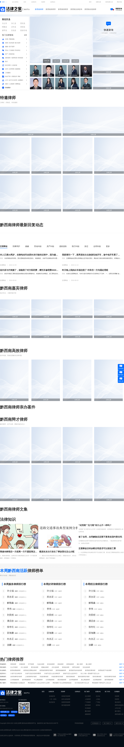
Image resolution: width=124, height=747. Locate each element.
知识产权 (8, 76)
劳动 (6, 50)
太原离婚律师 (97, 679)
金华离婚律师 (73, 679)
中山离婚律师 (38, 679)
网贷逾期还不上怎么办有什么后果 (39, 683)
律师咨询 (30, 723)
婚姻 (6, 46)
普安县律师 (34, 667)
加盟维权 (17, 69)
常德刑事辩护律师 (57, 676)
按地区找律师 (65, 696)
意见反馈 (14, 712)
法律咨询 (33, 2)
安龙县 (13, 30)
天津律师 (88, 708)
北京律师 (88, 696)
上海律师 (88, 699)
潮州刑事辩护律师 (83, 676)
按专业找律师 (65, 699)
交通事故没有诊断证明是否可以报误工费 (97, 548)
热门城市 (87, 691)
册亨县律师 (76, 667)
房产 (6, 54)
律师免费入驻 (109, 2)
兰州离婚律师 (14, 679)
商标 (19, 76)
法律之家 (17, 723)
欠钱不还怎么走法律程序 (52, 673)
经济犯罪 (11, 43)
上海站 (98, 699)
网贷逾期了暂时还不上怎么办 (101, 683)
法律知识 (52, 2)
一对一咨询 (52, 699)
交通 (6, 39)
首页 (25, 2)
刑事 (6, 43)
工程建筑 (8, 72)
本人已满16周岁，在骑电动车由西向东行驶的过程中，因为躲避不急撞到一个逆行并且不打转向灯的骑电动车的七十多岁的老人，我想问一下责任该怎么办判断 (30, 255)
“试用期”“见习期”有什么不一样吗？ (95, 525)
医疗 (6, 61)
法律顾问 (20, 80)
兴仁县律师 (24, 667)
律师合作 (11, 715)
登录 (90, 2)
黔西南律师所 (63, 9)
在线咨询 (52, 696)
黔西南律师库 (51, 9)
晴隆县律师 (45, 667)
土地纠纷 (14, 65)
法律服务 (117, 691)
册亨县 (4, 30)
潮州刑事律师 (70, 676)
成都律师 (88, 714)
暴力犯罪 (17, 43)
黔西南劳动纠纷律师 (75, 670)
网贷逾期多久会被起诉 (17, 683)
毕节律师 (31, 664)
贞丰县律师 (55, 667)
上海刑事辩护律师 (31, 676)
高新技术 (14, 76)
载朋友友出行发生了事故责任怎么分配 (56, 551)
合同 (6, 69)
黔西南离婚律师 (15, 670)
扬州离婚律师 (26, 679)
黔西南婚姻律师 (61, 670)
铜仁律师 (80, 664)
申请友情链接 (79, 723)
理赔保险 (11, 39)
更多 (108, 246)
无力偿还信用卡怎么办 (82, 683)
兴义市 (4, 23)
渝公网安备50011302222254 (30, 730)
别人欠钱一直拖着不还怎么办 (90, 673)
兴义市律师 (14, 667)
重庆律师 (88, 711)
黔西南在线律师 (90, 9)
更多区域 (23, 30)
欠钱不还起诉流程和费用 (33, 673)
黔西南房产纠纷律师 (104, 670)
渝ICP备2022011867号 (50, 723)
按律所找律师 (65, 702)
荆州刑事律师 (97, 676)
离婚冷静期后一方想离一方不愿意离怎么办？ (19, 551)
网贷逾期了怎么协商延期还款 (62, 683)
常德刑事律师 (44, 676)
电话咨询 (52, 702)
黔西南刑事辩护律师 (46, 670)
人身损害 (11, 84)
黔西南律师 (39, 9)
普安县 (22, 23)
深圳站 (98, 705)
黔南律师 (60, 664)
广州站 (98, 702)
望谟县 (22, 27)
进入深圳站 (15, 2)
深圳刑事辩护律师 (16, 676)
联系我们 (3, 715)
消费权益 (17, 84)
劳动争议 (17, 50)
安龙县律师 (86, 667)
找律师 (43, 2)
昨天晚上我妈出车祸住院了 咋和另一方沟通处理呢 (85, 270)
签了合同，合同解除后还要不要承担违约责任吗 (100, 537)
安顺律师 (22, 664)
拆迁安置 (8, 65)
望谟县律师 (65, 667)
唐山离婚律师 (85, 679)
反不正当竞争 (13, 80)
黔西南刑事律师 (90, 670)
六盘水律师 (40, 664)
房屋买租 (11, 54)
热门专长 (107, 691)
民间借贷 (20, 58)
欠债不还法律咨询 (16, 673)
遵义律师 (89, 664)
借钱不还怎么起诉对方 (70, 673)
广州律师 (88, 702)
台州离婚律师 (50, 679)
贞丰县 (13, 27)
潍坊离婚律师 (61, 679)
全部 (25, 35)
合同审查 (11, 69)
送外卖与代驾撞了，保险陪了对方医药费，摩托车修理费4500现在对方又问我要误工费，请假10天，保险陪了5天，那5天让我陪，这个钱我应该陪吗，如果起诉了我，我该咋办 (30, 270)
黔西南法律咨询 (76, 9)
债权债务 (8, 58)
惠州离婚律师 (109, 679)
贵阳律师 (13, 664)
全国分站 (98, 691)
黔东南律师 (51, 664)
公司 (6, 80)
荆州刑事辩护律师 (110, 676)
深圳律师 (88, 705)
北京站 (98, 696)
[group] (61, 40)
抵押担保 (14, 58)
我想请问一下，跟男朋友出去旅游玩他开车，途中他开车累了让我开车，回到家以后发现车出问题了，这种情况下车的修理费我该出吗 (92, 255)
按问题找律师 (65, 705)
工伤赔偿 (11, 50)
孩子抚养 (11, 46)
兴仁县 (13, 23)
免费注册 (98, 2)
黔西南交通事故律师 (30, 670)
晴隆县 (4, 27)
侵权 (6, 84)
